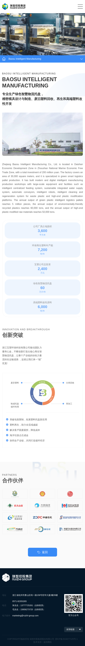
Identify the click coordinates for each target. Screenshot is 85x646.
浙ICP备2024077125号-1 (66, 639)
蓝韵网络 (48, 642)
